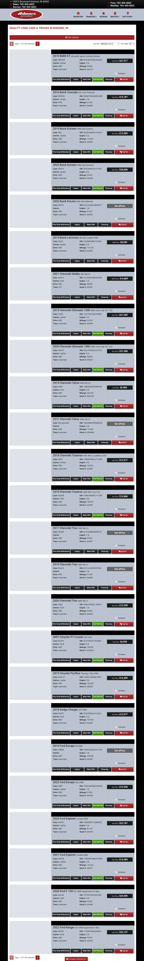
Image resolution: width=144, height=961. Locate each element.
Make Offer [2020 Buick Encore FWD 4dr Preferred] (94, 223)
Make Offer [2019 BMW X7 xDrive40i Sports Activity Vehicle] (89, 79)
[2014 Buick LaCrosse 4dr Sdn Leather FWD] (30, 245)
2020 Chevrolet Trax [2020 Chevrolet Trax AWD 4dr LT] (70, 596)
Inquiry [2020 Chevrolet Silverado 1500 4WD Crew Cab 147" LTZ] (76, 367)
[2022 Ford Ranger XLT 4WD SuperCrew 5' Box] (30, 929)
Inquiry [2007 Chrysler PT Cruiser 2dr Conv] (76, 655)
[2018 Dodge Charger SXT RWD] (30, 713)
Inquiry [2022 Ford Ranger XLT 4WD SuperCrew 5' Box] (76, 943)
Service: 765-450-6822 (24, 7)
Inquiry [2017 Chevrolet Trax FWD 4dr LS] (78, 547)
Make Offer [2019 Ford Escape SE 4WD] (94, 763)
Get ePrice (120, 204)
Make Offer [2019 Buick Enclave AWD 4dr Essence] (89, 151)
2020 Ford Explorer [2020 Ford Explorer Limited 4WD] (70, 812)
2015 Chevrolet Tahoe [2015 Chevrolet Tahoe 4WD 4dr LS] (72, 380)
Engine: (83, 63)
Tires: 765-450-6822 (120, 3)
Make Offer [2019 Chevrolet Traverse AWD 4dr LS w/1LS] (89, 511)
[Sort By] (109, 43)
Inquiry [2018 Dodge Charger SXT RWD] (76, 727)
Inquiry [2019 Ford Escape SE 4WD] (78, 763)
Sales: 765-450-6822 (23, 4)
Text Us (127, 79)
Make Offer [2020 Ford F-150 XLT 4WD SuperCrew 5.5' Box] (89, 907)
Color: (55, 60)
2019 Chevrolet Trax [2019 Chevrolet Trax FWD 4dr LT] (70, 560)
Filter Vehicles (72, 37)
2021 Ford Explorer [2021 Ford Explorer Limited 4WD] (70, 848)
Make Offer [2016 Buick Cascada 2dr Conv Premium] (89, 115)
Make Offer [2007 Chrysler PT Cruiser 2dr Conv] (89, 655)
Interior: (56, 63)
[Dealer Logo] (27, 14)
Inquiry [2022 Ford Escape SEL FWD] (76, 799)
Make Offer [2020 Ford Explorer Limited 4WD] (89, 835)
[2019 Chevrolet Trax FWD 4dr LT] (30, 569)
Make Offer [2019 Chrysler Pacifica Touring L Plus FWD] (89, 691)
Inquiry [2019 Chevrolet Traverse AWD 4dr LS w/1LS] (76, 511)
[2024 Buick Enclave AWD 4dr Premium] (30, 173)
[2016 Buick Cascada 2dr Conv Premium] (30, 101)
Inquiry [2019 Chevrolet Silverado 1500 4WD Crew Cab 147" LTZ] (76, 331)
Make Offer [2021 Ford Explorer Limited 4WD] (89, 871)
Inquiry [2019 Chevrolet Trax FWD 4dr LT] (78, 583)
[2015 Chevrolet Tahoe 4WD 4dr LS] (30, 389)
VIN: (81, 60)
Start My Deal (102, 79)
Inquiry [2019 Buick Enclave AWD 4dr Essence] (76, 151)
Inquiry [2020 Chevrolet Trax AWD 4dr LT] (76, 619)
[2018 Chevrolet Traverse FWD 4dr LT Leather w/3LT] (30, 461)
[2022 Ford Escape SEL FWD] (30, 785)
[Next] (38, 44)
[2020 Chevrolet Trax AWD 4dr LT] (30, 605)
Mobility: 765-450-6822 (122, 5)
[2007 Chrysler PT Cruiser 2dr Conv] (30, 641)
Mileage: (83, 66)
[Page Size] (131, 43)
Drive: (55, 66)
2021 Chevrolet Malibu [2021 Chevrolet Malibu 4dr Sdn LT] (71, 272)
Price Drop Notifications (61, 79)
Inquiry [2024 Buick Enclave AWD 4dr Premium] (76, 187)
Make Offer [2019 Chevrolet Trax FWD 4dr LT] (94, 583)
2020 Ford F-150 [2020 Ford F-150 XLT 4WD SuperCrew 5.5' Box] (76, 884)
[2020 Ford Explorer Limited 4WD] (30, 821)
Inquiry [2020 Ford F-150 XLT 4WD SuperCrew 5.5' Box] (76, 907)
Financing (114, 79)
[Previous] (12, 44)
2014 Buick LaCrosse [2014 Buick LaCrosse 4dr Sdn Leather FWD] (75, 236)
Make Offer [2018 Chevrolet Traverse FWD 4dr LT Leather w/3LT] (89, 475)
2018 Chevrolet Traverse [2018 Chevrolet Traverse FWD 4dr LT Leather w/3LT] (80, 452)
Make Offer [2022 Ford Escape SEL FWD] (89, 799)
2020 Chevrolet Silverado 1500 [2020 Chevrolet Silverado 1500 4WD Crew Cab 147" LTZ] (82, 344)
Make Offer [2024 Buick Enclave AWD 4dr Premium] (89, 187)
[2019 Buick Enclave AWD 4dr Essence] (30, 137)
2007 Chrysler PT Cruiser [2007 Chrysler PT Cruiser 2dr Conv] (72, 632)
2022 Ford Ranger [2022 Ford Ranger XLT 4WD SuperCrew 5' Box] (76, 920)
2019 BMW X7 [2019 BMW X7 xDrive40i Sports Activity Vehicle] (76, 56)
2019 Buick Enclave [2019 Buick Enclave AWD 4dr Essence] (73, 128)
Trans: (55, 69)
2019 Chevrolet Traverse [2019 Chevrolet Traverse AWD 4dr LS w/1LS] (76, 488)
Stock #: (83, 69)
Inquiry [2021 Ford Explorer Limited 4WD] (76, 871)
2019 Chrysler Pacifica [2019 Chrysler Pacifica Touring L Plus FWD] (75, 668)
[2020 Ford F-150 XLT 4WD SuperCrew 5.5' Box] (30, 893)
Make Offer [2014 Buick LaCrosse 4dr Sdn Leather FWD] (94, 259)
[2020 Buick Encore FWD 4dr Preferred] (30, 209)
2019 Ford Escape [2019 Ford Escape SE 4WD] (67, 740)
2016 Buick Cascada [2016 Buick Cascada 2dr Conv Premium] (74, 92)
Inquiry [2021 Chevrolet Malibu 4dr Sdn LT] (78, 295)
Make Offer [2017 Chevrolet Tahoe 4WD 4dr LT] (94, 439)
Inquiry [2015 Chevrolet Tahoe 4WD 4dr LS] (76, 403)
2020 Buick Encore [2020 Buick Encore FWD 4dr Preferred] (73, 200)
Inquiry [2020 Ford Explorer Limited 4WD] (76, 835)
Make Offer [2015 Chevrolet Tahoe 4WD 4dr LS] (89, 403)
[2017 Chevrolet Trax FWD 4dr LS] (30, 533)
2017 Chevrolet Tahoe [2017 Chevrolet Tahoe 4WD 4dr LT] (71, 416)
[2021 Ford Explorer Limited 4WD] (30, 857)
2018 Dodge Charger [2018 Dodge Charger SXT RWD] (70, 704)
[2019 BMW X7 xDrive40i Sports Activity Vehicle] (30, 65)
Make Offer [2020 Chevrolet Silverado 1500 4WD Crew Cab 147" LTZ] (89, 367)
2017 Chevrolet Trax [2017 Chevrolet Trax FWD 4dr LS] (70, 524)
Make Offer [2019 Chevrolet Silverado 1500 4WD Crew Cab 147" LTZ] (89, 331)
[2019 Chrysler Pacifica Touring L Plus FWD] (30, 677)
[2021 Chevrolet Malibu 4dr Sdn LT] (30, 281)
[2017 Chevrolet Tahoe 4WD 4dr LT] (30, 425)
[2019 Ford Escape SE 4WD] (30, 749)
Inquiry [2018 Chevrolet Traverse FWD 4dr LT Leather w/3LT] (76, 475)
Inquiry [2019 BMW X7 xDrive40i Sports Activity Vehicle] (76, 79)
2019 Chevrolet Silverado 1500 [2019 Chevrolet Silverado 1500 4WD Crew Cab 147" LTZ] (82, 308)
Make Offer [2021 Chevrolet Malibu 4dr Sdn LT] (94, 295)
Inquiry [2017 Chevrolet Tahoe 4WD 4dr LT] (78, 439)
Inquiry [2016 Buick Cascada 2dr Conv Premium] (76, 115)
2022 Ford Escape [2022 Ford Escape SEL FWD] (68, 776)
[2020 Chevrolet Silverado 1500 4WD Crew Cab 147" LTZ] (30, 353)
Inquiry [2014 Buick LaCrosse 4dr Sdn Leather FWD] (78, 259)
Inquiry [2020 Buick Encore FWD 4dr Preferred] (78, 223)
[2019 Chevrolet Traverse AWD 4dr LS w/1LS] (30, 497)
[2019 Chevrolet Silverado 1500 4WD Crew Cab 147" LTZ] (30, 317)
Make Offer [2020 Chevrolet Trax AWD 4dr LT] (89, 619)
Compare (121, 73)
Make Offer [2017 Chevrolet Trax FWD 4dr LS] (94, 547)
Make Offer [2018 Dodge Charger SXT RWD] (89, 727)
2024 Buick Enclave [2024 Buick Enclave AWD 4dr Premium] (73, 164)
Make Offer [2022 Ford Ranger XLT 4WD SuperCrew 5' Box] (89, 943)
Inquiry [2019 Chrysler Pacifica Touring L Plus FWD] (76, 691)
